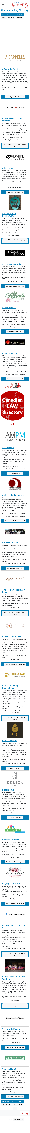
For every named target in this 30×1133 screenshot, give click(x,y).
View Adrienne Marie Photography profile (15, 241)
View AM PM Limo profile (15, 473)
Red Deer (19, 17)
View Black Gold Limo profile (15, 768)
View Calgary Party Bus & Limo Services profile (15, 1006)
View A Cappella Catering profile (15, 97)
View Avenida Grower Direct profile (15, 664)
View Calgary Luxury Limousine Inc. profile (15, 954)
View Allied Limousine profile (15, 379)
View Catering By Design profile (15, 1047)
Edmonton (11, 17)
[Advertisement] (14, 34)
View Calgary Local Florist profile (15, 904)
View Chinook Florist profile (15, 1096)
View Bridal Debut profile (15, 817)
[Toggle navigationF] (2, 1113)
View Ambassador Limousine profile (15, 521)
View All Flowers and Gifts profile (15, 286)
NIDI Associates (18, 1119)
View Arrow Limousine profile (15, 568)
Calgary (4, 17)
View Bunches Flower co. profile (15, 862)
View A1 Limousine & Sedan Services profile (15, 145)
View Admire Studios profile (15, 192)
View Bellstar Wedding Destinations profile (15, 718)
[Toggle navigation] (3, 4)
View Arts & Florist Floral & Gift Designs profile (15, 613)
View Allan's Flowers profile (15, 331)
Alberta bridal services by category (12, 14)
